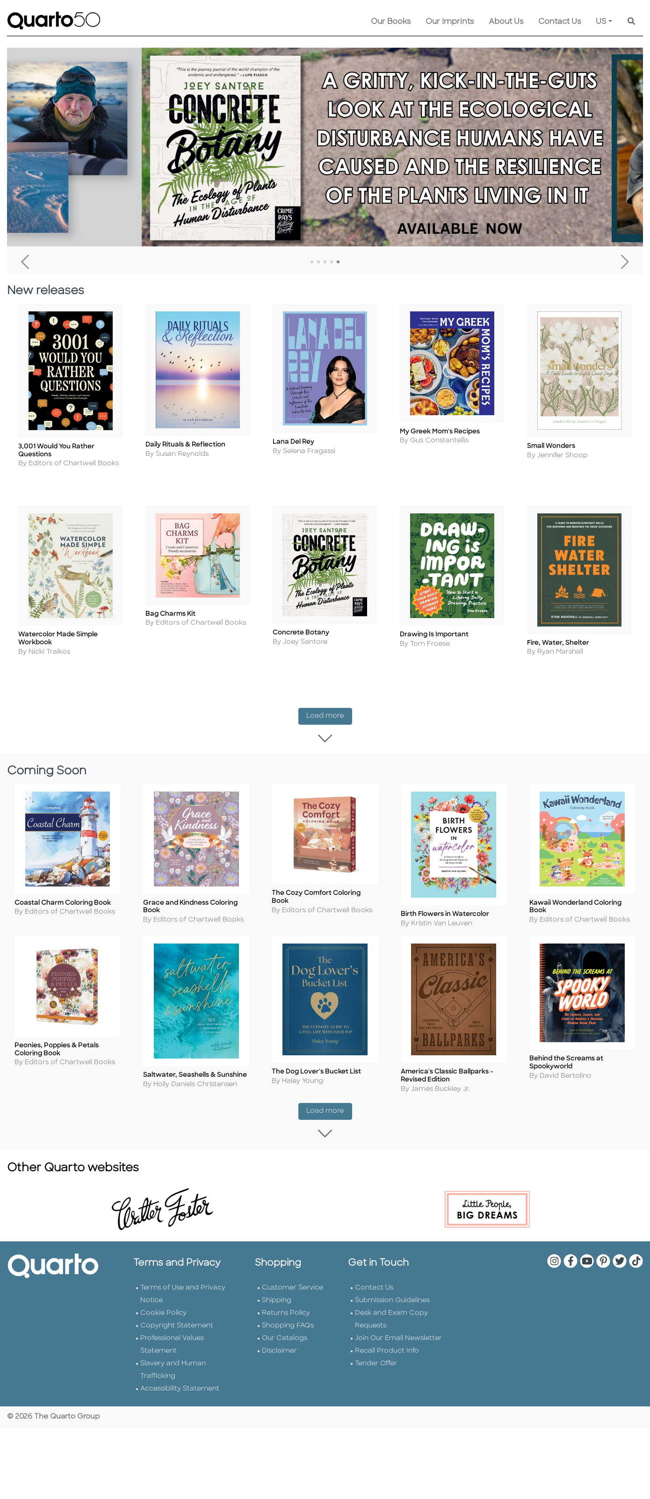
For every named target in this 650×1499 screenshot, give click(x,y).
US (601, 22)
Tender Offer (376, 1366)
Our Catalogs (284, 1341)
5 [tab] (338, 262)
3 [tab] (325, 262)
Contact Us (559, 22)
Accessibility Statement (179, 1392)
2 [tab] (318, 262)
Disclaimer (279, 1354)
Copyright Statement (176, 1329)
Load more (329, 718)
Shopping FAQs (288, 1329)
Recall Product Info (387, 1354)
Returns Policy (286, 1316)
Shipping (276, 1303)
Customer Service (292, 1291)
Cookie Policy (163, 1316)
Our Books (391, 22)
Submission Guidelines (392, 1303)
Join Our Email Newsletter (398, 1341)
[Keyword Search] (631, 22)
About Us (506, 22)
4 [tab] (331, 262)
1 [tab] (312, 262)
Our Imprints (450, 22)
